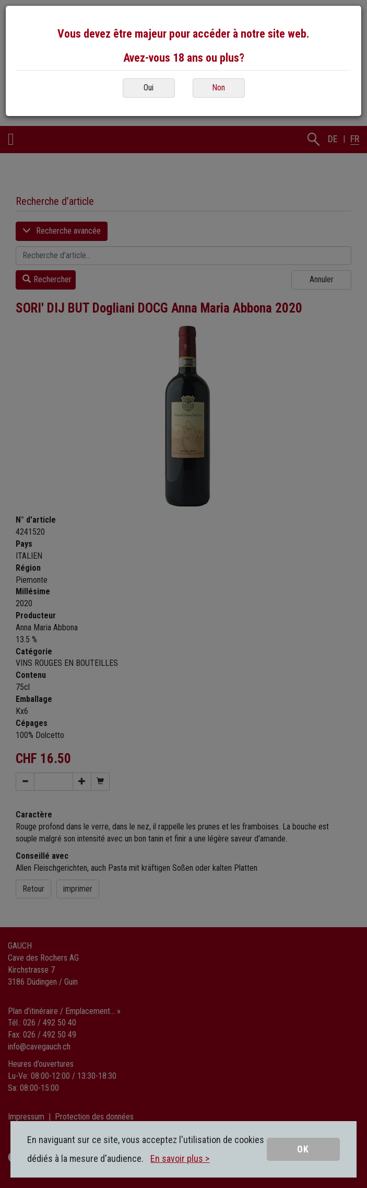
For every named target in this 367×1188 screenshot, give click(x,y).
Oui (148, 88)
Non (218, 88)
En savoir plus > (179, 1158)
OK (303, 1149)
